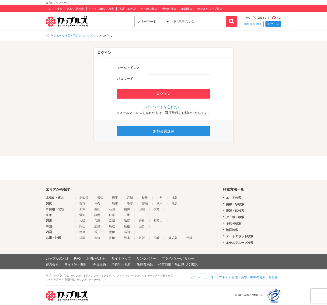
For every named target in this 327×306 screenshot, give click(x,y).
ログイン (273, 24)
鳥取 (112, 226)
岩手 (115, 197)
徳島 (82, 232)
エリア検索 (55, 8)
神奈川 (98, 203)
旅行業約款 (145, 264)
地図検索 (186, 8)
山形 (160, 197)
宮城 (130, 197)
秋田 (145, 197)
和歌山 (158, 220)
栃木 (160, 203)
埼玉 (115, 203)
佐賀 (142, 238)
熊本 (127, 238)
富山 (97, 209)
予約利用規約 (121, 264)
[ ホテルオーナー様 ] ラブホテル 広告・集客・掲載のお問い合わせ (233, 277)
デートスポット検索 (101, 8)
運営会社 (52, 264)
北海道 (83, 197)
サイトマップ (121, 258)
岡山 (82, 226)
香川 (97, 232)
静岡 (97, 215)
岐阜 (112, 215)
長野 (156, 209)
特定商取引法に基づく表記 (178, 264)
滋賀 (127, 220)
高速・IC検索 (127, 8)
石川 (112, 209)
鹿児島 (172, 238)
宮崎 (156, 238)
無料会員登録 (252, 24)
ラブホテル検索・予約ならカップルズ (74, 35)
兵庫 (97, 220)
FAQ (77, 258)
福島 (174, 197)
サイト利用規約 (75, 264)
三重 (127, 215)
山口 (142, 226)
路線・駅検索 (75, 8)
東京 (82, 203)
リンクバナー (146, 258)
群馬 (174, 203)
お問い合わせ (96, 258)
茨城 (145, 203)
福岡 (82, 238)
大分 (97, 238)
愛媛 (112, 232)
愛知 (82, 215)
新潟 (82, 209)
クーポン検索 (149, 8)
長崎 (112, 238)
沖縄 (189, 238)
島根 (127, 226)
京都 (112, 220)
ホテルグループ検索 (210, 8)
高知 (127, 232)
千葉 (130, 203)
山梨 (142, 209)
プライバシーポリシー (178, 258)
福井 (127, 209)
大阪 (82, 220)
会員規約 (99, 264)
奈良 (142, 220)
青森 (100, 197)
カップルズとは (57, 258)
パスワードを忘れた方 (163, 107)
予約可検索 (169, 8)
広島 (97, 226)
